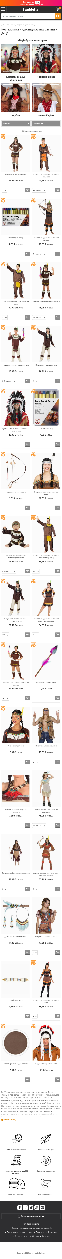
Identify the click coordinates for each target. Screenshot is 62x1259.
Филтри (6, 123)
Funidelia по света (31, 1224)
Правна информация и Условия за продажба (32, 1228)
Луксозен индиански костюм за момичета (46, 239)
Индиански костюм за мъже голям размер (15, 620)
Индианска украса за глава (46, 1064)
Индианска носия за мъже (46, 365)
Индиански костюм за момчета (16, 365)
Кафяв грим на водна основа (16, 1064)
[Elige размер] (4, 190)
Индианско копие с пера (46, 682)
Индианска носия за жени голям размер (16, 683)
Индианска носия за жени (15, 174)
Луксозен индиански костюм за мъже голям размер (46, 556)
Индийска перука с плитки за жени (46, 493)
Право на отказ (21, 1236)
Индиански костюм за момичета (46, 301)
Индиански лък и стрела (16, 492)
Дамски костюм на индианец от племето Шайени (46, 874)
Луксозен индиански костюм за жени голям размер (46, 620)
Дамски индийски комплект (15, 936)
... (2, 25)
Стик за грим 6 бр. (46, 428)
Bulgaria (46, 1236)
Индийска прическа (16, 746)
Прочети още (10, 1120)
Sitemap (35, 1236)
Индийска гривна (16, 1000)
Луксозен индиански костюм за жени (46, 1001)
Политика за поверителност (20, 1232)
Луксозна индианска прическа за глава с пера (15, 429)
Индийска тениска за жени (46, 936)
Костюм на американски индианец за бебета (16, 556)
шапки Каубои (46, 115)
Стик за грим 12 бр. (16, 238)
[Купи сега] (27, 190)
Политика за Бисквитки (46, 1232)
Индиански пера (46, 76)
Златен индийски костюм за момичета (46, 810)
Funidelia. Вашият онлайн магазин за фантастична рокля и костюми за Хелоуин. (30, 9)
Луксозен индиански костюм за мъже (16, 302)
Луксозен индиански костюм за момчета (46, 175)
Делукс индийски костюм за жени (16, 873)
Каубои (16, 115)
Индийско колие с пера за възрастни (15, 810)
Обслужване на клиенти (31, 1216)
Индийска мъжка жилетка (46, 746)
